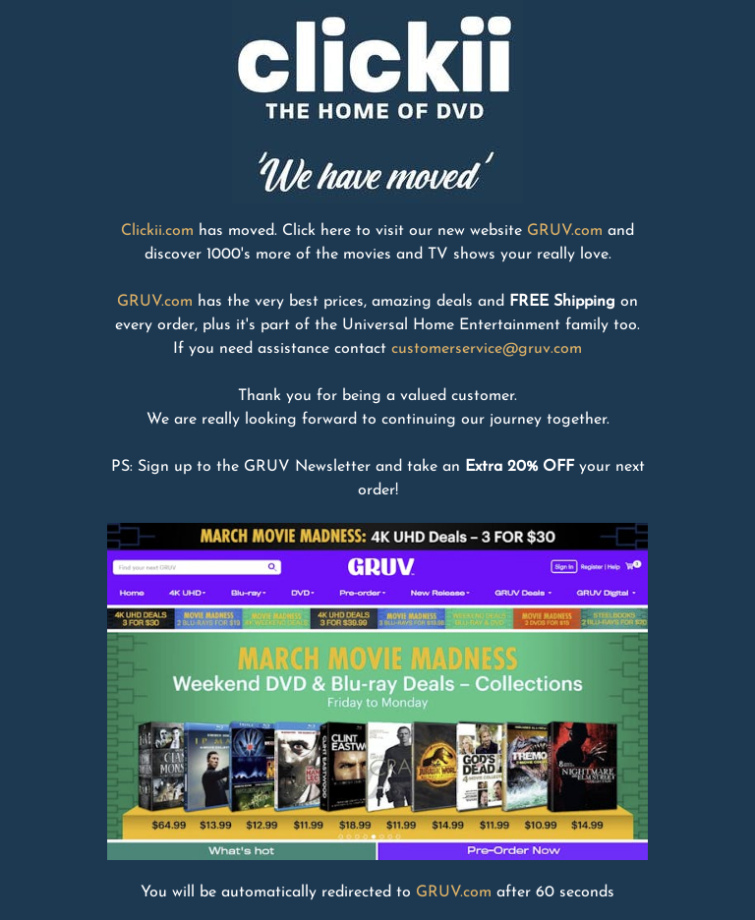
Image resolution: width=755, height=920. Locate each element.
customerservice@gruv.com (486, 349)
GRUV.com (565, 231)
